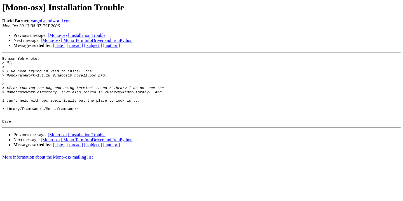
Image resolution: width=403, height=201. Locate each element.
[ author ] (111, 45)
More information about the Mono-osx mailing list (47, 170)
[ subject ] (93, 45)
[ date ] (59, 45)
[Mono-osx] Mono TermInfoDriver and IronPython (86, 40)
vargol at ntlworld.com (51, 20)
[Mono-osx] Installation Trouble (77, 35)
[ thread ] (75, 45)
